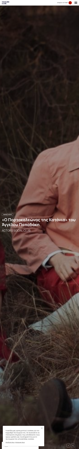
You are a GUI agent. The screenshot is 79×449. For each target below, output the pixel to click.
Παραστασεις (7, 214)
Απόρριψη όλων (20, 442)
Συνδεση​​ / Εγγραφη (64, 2)
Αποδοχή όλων (10, 442)
